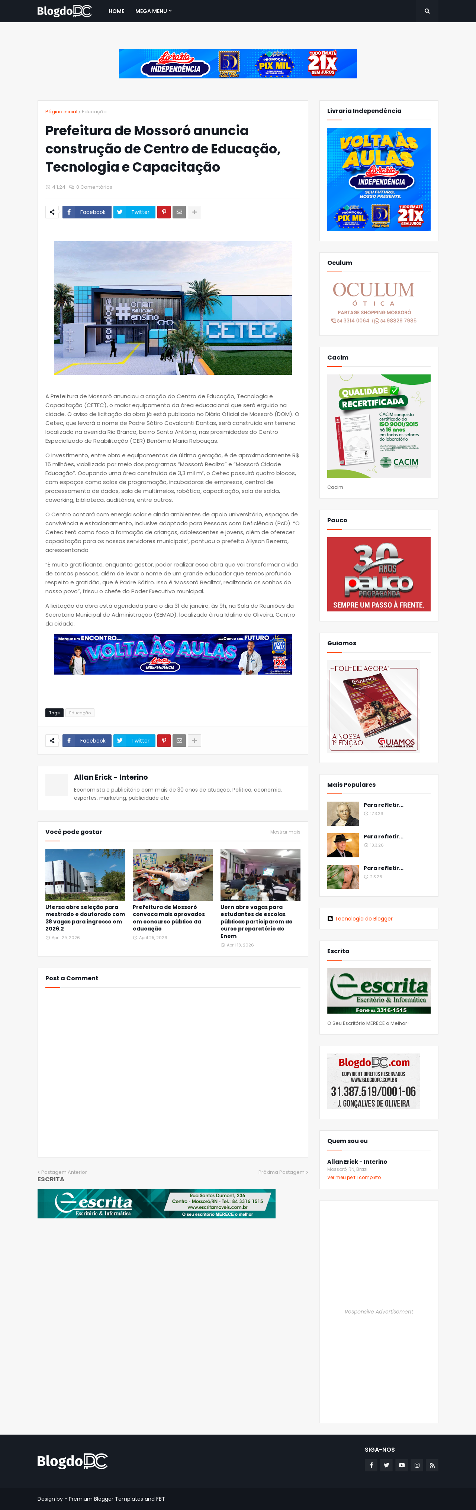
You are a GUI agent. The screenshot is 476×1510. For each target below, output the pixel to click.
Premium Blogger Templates (106, 1499)
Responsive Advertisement (379, 1311)
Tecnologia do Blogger (360, 919)
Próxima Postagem (281, 1172)
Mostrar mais (285, 832)
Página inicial (61, 111)
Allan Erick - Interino (111, 777)
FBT (160, 1499)
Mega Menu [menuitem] (151, 11)
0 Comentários (94, 187)
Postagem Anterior (64, 1172)
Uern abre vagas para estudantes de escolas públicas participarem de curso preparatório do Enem (257, 922)
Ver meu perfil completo (354, 1177)
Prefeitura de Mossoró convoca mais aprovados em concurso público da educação (169, 918)
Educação (94, 111)
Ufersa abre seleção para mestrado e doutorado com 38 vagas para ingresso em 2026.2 (85, 918)
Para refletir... (383, 805)
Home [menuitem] (116, 11)
